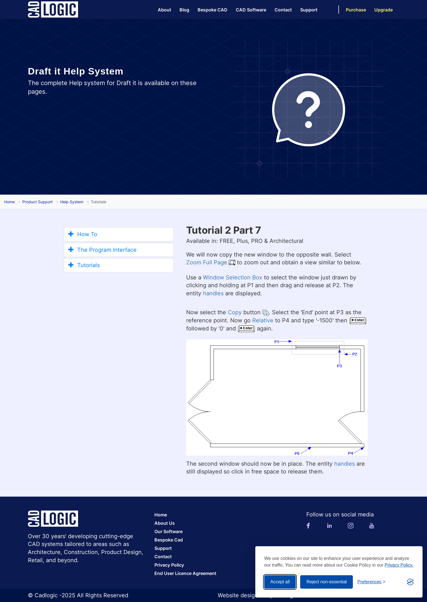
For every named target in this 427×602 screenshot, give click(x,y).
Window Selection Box (232, 277)
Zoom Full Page (206, 262)
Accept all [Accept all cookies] (280, 581)
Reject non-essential (326, 581)
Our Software (168, 531)
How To (82, 234)
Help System (71, 201)
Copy (235, 312)
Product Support (37, 201)
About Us (164, 523)
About (164, 10)
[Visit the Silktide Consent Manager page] (410, 582)
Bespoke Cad (168, 540)
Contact (283, 10)
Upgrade (383, 10)
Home (9, 201)
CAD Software (251, 10)
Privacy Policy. (399, 565)
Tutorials (84, 265)
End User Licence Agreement (185, 573)
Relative (262, 320)
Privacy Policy (169, 565)
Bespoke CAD (212, 10)
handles (213, 293)
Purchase (356, 10)
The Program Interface (102, 249)
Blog (184, 10)
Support (308, 10)
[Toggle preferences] (371, 582)
